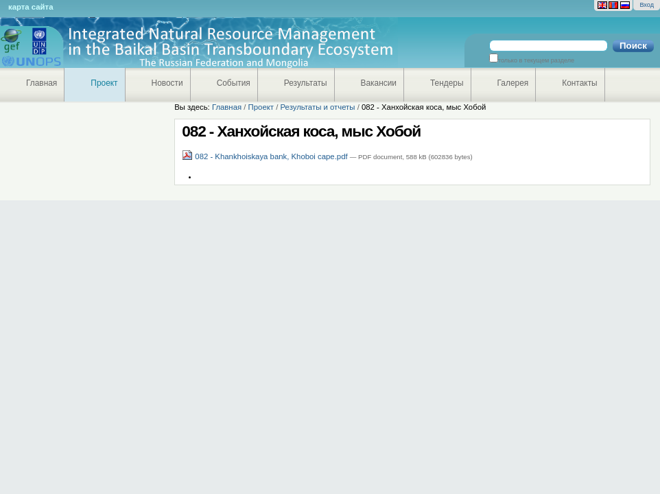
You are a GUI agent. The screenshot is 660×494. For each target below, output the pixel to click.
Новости (167, 83)
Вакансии (379, 83)
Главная (41, 83)
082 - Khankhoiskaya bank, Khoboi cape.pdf (266, 156)
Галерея (513, 83)
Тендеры (447, 83)
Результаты (305, 83)
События (233, 83)
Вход (646, 4)
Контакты (579, 83)
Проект (104, 83)
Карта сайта (30, 7)
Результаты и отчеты (317, 107)
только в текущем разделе (536, 60)
